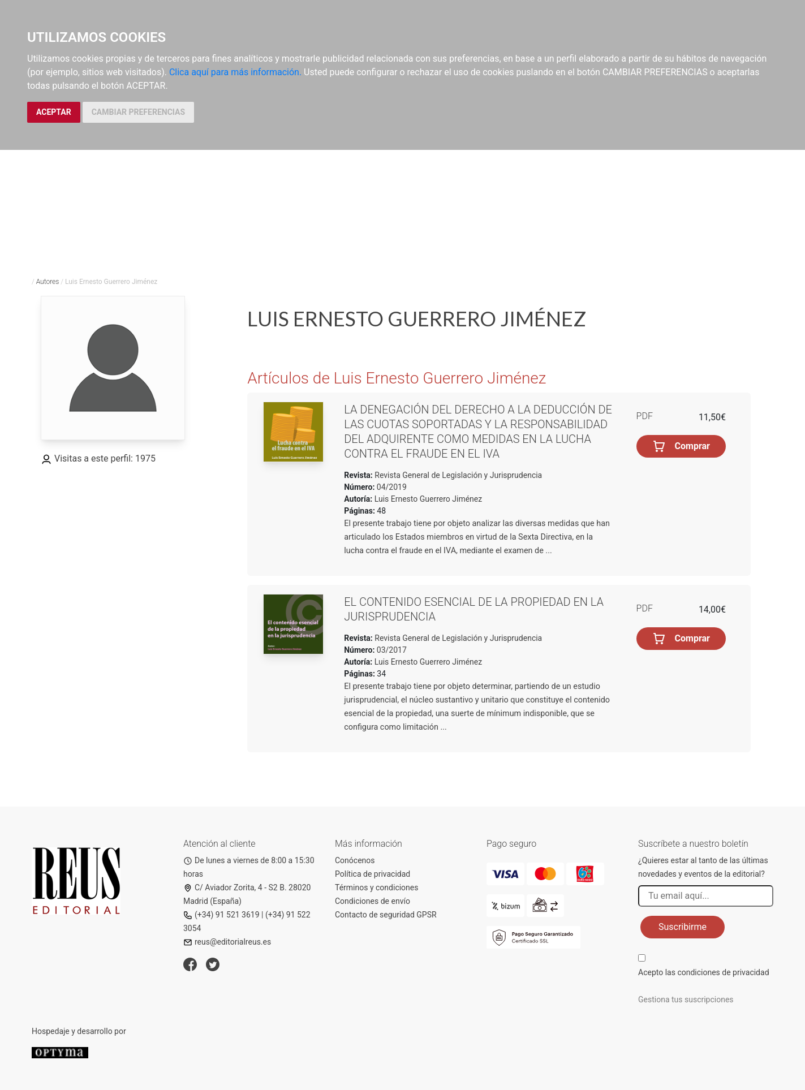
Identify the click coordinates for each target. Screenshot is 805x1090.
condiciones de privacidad (723, 972)
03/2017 (390, 649)
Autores (47, 282)
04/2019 (390, 487)
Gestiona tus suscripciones (686, 999)
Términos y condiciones (376, 887)
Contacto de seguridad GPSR (386, 914)
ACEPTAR (53, 112)
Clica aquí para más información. (235, 72)
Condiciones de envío (372, 901)
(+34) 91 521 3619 (221, 914)
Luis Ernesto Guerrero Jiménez (428, 498)
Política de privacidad (372, 873)
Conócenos (355, 860)
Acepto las (703, 972)
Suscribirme (682, 926)
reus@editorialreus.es (227, 941)
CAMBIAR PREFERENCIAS (138, 112)
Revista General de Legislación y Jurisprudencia (457, 475)
